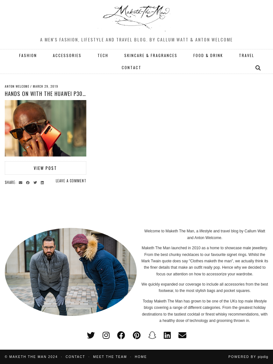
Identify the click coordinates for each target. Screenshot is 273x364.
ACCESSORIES (67, 55)
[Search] (258, 68)
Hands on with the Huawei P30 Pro (49, 94)
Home (141, 357)
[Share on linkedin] (43, 182)
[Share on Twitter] (36, 182)
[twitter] (91, 335)
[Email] (182, 335)
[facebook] (121, 335)
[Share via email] (21, 182)
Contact (75, 357)
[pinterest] (136, 335)
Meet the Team (110, 357)
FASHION (28, 55)
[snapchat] (152, 335)
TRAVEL (246, 55)
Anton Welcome (17, 86)
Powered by (248, 357)
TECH (102, 55)
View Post (45, 168)
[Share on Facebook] (29, 182)
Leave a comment (71, 180)
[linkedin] (167, 335)
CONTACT (131, 67)
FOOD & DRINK (208, 55)
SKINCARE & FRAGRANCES (150, 55)
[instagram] (106, 335)
